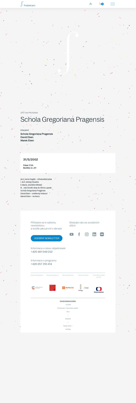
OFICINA (68, 329)
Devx (68, 312)
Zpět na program (29, 113)
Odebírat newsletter (46, 238)
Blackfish (68, 319)
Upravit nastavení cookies (68, 301)
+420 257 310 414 (41, 264)
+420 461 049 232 (42, 251)
